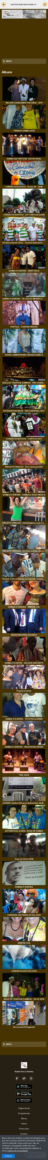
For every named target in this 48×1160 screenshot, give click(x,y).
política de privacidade (18, 1151)
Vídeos (24, 1123)
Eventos (23, 1134)
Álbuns (24, 1118)
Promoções (24, 1129)
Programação (24, 1113)
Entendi (8, 1156)
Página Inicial (24, 1108)
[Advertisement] (24, 37)
